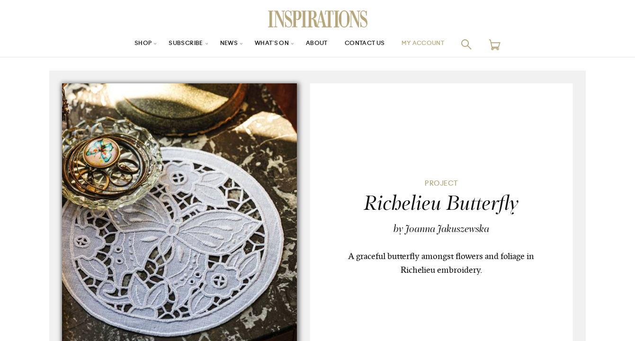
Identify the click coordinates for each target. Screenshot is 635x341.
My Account (435, 44)
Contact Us (370, 44)
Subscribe (175, 44)
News (222, 44)
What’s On (269, 44)
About (317, 44)
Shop (128, 44)
